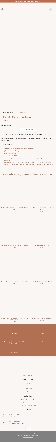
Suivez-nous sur (5, 429)
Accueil (3, 112)
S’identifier (28, 383)
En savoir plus (34, 435)
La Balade (8, 112)
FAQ (28, 391)
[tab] (28, 156)
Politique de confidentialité (28, 400)
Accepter (28, 438)
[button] (50, 9)
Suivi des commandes (28, 386)
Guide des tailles (28, 389)
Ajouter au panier (28, 129)
